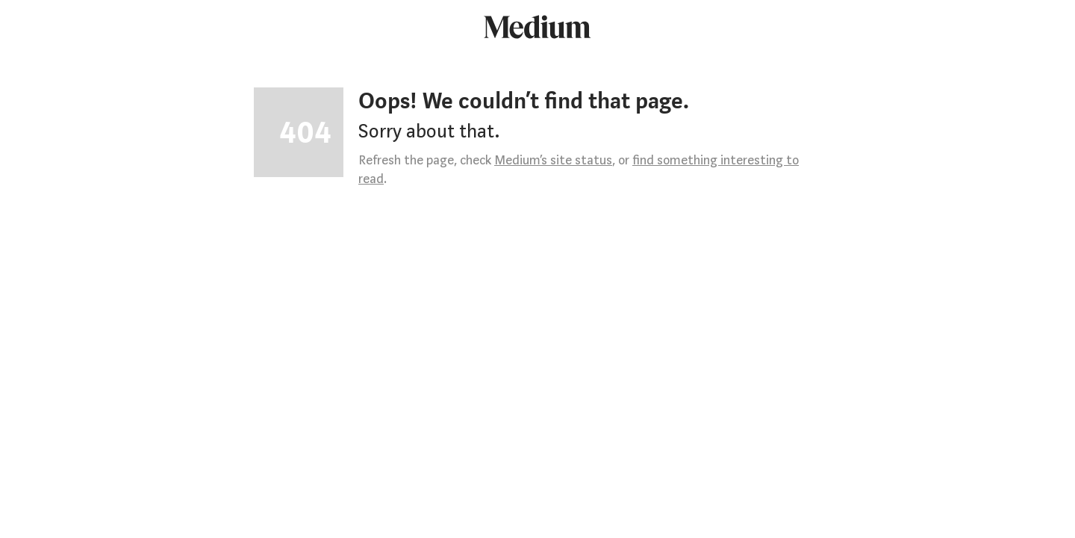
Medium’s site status (553, 160)
